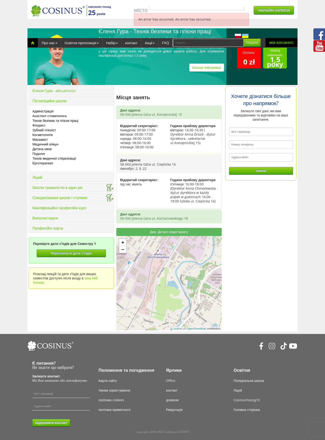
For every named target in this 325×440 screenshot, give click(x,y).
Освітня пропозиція (82, 42)
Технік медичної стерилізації (54, 158)
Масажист (40, 139)
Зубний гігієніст (44, 130)
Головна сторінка (247, 409)
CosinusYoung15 (247, 400)
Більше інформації (206, 67)
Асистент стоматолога (49, 116)
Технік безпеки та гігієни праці (55, 120)
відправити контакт (51, 422)
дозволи (172, 400)
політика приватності (115, 409)
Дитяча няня (42, 149)
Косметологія (42, 134)
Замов (261, 170)
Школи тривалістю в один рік (57, 187)
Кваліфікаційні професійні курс (59, 207)
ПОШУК (252, 42)
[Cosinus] (58, 11)
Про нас (49, 42)
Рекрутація (174, 409)
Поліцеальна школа (249, 380)
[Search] (208, 43)
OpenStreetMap (196, 328)
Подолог (38, 153)
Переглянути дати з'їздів (71, 253)
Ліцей (37, 177)
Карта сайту (108, 380)
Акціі (150, 42)
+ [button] (122, 242)
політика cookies (111, 400)
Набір (112, 42)
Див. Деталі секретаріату (169, 232)
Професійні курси (47, 228)
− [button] (122, 249)
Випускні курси (45, 218)
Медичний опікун (45, 144)
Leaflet (178, 328)
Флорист (38, 125)
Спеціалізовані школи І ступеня (59, 197)
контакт (131, 42)
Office (170, 380)
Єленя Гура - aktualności (54, 90)
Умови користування (114, 390)
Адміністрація (43, 111)
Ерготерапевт (42, 163)
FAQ (165, 42)
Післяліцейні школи (49, 100)
